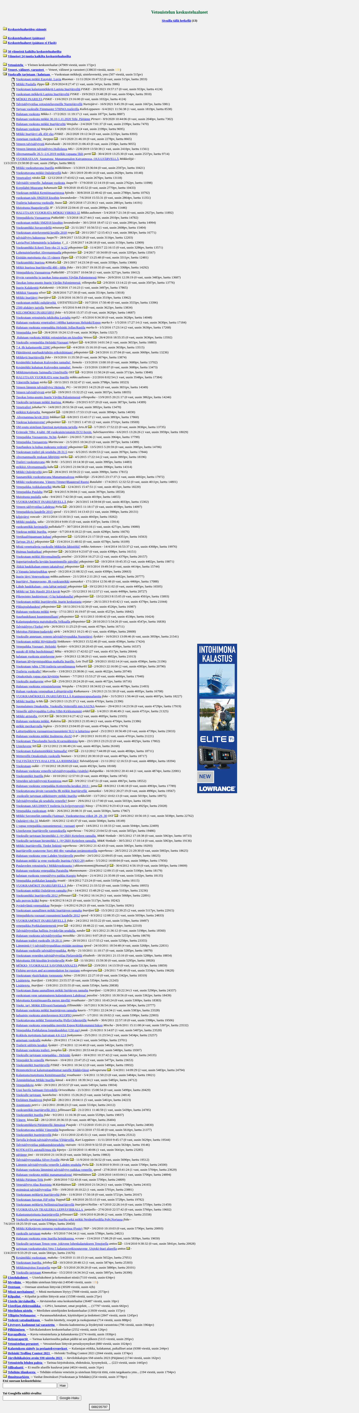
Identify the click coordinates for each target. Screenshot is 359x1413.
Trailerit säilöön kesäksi (31, 1045)
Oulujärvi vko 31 (27, 821)
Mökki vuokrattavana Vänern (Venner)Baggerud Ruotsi (52, 482)
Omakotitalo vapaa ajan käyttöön (37, 676)
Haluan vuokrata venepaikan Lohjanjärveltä (44, 691)
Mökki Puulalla (26, 84)
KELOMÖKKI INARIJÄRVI (35, 312)
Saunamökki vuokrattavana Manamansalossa (45, 477)
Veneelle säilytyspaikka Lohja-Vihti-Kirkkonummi (49, 711)
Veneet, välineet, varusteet (26, 69)
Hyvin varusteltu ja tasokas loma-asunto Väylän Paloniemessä (56, 277)
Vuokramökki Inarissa (30, 262)
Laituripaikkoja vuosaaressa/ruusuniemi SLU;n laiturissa (53, 731)
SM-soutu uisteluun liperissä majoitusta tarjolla (46, 427)
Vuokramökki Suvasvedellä (34, 227)
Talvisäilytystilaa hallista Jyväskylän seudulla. (46, 930)
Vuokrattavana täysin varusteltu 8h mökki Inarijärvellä (52, 791)
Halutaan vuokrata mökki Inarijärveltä (41, 124)
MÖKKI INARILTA (29, 99)
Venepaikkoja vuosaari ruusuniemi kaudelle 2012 (48, 915)
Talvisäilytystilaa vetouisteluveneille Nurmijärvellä (49, 104)
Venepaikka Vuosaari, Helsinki (36, 646)
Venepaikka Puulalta (29, 492)
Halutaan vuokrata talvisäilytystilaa (39, 935)
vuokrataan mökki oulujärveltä (36, 302)
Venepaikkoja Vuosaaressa (33, 217)
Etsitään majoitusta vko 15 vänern (38, 257)
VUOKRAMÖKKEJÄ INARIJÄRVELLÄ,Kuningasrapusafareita (58, 696)
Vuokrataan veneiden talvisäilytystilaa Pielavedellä (49, 955)
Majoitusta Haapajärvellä (32, 207)
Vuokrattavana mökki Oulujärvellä (38, 173)
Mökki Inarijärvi (26, 297)
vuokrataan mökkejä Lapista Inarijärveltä (42, 94)
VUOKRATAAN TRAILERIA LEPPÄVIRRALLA (50, 1209)
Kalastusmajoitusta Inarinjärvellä (37, 1214)
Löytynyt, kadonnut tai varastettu (31, 1325)
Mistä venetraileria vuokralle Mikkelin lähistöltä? (48, 546)
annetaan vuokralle (28, 1040)
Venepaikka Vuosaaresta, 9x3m (36, 437)
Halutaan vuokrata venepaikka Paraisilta (42, 870)
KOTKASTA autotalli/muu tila (36, 1150)
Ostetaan (14, 1287)
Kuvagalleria (17, 1334)
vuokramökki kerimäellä (32, 526)
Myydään (15, 1282)
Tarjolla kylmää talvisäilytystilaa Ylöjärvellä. (45, 1140)
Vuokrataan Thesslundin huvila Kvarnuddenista (47, 741)
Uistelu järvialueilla (22, 1301)
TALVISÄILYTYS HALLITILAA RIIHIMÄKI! (47, 761)
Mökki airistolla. (27, 716)
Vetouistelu (16, 65)
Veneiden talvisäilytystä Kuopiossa (38, 781)
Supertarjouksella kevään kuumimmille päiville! (47, 561)
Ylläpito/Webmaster (22, 1315)
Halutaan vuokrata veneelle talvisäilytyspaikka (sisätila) (52, 771)
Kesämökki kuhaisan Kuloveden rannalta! (43, 362)
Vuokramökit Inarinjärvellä (33, 1135)
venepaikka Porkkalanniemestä (36, 925)
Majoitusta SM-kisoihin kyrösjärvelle (40, 960)
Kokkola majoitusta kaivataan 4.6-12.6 (41, 1035)
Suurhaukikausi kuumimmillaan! (37, 616)
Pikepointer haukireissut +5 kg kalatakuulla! (44, 596)
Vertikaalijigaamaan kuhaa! (34, 536)
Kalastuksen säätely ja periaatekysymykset (38, 1348)
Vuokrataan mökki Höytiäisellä (36, 641)
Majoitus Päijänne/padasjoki (34, 631)
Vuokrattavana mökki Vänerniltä (37, 1130)
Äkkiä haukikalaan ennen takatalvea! (40, 566)
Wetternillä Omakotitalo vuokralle (38, 756)
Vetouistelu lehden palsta (25, 1362)
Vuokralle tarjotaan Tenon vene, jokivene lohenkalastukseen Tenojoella (62, 1243)
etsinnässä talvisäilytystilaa (33, 1189)
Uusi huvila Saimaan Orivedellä (36, 1090)
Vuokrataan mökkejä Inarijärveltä (38, 1194)
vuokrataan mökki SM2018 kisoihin (39, 222)
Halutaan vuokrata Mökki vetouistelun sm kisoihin (49, 337)
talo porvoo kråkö (27, 900)
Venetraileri (23, 178)
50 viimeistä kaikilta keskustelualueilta (34, 51)
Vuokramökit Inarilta (29, 1115)
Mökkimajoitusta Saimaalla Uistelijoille (42, 372)
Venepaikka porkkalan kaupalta (36, 880)
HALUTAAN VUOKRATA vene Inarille (42, 377)
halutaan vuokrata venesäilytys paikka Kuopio (46, 875)
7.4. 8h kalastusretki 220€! (33, 347)
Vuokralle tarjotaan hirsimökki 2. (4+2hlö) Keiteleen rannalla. (56, 835)
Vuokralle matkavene (30, 681)
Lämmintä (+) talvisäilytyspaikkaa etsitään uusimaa (49, 945)
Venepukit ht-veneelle (30, 1060)
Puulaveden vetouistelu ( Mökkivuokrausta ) (45, 865)
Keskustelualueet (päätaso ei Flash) (32, 43)
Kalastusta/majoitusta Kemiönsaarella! (41, 1075)
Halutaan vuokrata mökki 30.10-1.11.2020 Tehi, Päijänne (53, 119)
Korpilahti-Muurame (29, 188)
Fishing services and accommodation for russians (48, 970)
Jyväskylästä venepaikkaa (32, 905)
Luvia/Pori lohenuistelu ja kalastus (38, 242)
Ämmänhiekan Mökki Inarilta (35, 1080)
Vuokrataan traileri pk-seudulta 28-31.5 (41, 452)
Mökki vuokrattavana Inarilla (35, 168)
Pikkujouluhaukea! (28, 606)
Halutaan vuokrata (28, 114)
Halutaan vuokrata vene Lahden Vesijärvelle (44, 855)
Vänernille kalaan (27, 382)
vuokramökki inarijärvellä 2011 (36, 1110)
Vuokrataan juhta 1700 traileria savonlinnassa (45, 666)
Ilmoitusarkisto (19, 1377)
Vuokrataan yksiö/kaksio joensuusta (39, 975)
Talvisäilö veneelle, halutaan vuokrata (40, 183)
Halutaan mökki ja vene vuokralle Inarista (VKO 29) (50, 860)
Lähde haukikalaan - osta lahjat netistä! (41, 586)
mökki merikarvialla (29, 726)
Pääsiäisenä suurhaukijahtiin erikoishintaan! (44, 352)
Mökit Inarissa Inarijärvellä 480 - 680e (41, 267)
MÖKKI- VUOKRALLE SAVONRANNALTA (46, 965)
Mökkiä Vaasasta (27, 292)
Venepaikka (23, 332)
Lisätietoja (23, 980)
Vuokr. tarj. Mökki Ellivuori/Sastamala (41, 1005)
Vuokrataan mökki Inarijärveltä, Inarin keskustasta (49, 601)
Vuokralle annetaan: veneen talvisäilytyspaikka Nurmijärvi (54, 636)
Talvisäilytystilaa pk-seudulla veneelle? (41, 801)
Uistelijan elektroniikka (24, 1306)
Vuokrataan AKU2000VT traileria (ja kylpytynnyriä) (50, 806)
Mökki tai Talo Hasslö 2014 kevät (38, 591)
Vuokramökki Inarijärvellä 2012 (37, 895)
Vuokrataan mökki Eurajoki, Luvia (38, 79)
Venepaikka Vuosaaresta (31, 442)
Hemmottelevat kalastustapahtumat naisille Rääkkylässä (52, 1070)
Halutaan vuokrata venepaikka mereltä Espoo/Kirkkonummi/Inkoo (59, 1025)
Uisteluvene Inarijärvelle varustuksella (41, 831)
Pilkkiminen (16, 1329)
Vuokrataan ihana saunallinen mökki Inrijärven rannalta (52, 990)
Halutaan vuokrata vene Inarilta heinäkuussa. (45, 1238)
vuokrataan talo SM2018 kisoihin (37, 197)
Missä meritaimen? (21, 1291)
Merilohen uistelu (20, 1310)
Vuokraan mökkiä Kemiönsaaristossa (40, 192)
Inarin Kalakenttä (27, 287)
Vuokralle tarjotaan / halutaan (29, 74)
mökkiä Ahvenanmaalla (31, 467)
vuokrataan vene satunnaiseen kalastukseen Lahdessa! (51, 995)
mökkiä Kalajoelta (28, 412)
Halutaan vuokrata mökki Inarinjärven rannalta (46, 1010)
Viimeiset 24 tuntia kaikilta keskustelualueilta (39, 56)
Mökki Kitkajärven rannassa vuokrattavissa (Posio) (49, 1228)
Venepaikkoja (25, 1085)
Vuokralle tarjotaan (29, 1095)
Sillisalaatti (16, 1367)
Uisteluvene (23, 746)
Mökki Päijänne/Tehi (29, 1179)
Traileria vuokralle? (28, 671)
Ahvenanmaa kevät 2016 (32, 417)
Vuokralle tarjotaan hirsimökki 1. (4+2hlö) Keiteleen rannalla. (56, 840)
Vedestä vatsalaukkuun (24, 1320)
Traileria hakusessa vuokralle (35, 202)
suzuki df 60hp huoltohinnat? (35, 651)
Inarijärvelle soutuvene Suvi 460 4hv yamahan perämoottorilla (56, 850)
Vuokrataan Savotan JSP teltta (35, 1199)
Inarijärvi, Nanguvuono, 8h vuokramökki (42, 581)
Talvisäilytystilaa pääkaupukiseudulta (40, 1145)
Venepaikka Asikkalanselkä (34, 487)
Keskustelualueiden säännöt (27, 29)
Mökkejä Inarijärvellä (30, 357)
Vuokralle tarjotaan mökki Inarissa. (39, 402)
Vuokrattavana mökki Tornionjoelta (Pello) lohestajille (51, 1020)
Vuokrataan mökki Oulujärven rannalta (41, 890)
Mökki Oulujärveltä (29, 472)
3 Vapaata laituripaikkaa (31, 571)
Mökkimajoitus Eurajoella (33, 1267)
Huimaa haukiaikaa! (29, 551)
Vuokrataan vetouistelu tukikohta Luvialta (43, 317)
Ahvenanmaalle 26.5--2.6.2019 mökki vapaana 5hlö (49, 154)
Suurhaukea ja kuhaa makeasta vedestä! (41, 447)
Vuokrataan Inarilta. (29, 1262)
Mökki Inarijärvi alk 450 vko (35, 134)
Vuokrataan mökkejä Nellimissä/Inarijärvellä (45, 1204)
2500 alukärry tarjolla (30, 307)
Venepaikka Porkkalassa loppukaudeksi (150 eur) (48, 1030)
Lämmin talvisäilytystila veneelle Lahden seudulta (48, 1164)
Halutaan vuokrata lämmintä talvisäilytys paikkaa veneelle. (54, 1169)
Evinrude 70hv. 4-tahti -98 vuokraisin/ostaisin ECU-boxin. (54, 432)
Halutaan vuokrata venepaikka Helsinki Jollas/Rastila (50, 327)
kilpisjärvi (22, 516)
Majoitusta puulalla (28, 497)
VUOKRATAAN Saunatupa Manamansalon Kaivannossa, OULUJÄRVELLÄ (67, 159)
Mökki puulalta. (26, 521)
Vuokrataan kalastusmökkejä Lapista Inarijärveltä (48, 89)
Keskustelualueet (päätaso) (26, 38)
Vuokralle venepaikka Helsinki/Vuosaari (42, 342)
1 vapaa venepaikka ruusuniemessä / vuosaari (45, 826)
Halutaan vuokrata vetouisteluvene (38, 686)
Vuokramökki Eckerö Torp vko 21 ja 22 (42, 247)
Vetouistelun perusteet (23, 1344)
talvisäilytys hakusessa (30, 237)
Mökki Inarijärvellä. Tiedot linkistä (39, 845)
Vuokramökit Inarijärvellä (33, 1065)
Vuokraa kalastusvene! (30, 422)
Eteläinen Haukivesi (29, 1100)
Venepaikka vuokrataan (31, 811)
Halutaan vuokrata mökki (32, 611)
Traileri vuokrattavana (30, 462)
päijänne (21, 1154)
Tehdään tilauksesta (22, 1372)
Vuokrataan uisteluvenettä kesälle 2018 (41, 232)
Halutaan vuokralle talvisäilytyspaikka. (41, 950)
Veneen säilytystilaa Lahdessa (35, 507)
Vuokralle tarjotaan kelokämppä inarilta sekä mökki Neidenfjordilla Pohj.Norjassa (69, 1219)
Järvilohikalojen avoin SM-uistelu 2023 (35, 1358)
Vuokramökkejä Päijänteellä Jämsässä (40, 1125)
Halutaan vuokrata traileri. (33, 1050)
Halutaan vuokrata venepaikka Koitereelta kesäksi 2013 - (53, 786)
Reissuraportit (18, 1339)
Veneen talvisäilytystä (30, 144)
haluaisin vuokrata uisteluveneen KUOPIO (44, 1015)
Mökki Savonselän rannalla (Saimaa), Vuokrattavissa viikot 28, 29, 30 (61, 816)
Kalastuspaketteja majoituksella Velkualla (43, 621)
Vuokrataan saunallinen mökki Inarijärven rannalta (49, 910)
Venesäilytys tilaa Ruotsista (34, 1184)
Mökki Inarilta (25, 701)
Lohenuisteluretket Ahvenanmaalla (38, 252)
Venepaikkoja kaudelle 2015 (34, 512)
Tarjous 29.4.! (25, 541)
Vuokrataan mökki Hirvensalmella (38, 556)
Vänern (21, 1120)
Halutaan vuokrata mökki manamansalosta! (44, 1174)
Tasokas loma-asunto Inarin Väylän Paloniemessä (48, 282)
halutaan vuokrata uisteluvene (35, 656)
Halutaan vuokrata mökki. (33, 721)
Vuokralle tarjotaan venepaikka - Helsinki (43, 1055)
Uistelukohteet (18, 1277)
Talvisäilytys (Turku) (29, 626)
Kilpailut (14, 1296)
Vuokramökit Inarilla (29, 776)
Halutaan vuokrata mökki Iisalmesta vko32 (44, 736)
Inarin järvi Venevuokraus (33, 576)
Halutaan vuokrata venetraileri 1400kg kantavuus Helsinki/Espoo (58, 322)
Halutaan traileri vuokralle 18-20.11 (39, 940)
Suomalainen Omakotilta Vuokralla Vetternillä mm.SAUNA (55, 706)
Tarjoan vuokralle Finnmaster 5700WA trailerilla (47, 109)
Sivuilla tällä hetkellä (176, 20)
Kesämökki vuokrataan (31, 1257)
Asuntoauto (23, 1105)
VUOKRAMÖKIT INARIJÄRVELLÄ (41, 502)
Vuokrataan (23, 766)
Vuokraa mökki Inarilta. (31, 531)
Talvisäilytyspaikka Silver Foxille (38, 1159)
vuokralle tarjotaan (28, 1233)
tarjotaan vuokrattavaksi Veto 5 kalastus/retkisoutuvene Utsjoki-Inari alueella (66, 1248)
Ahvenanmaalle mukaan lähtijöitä (38, 457)
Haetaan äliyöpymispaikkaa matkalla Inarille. (45, 661)
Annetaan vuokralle (29, 139)
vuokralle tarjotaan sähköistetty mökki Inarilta (46, 796)
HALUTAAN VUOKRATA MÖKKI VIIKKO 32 (48, 212)
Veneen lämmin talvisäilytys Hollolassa (41, 149)
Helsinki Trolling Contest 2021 (29, 1353)
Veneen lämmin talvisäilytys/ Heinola (41, 387)
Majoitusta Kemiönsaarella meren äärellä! (43, 1000)
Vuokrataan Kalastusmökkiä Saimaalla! (41, 751)
